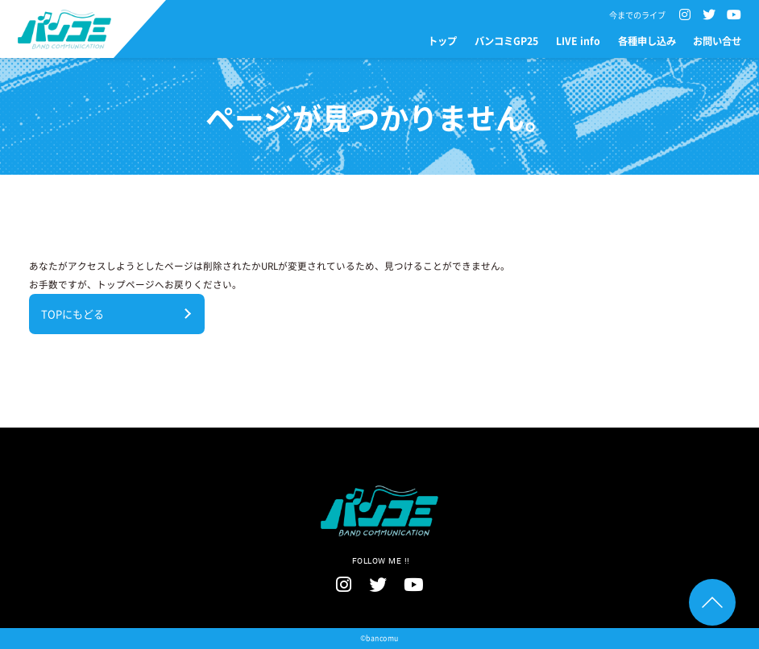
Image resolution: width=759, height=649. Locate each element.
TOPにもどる (72, 313)
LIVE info (578, 41)
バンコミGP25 (506, 41)
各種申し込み (647, 41)
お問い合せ (717, 41)
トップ (442, 41)
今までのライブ (637, 15)
